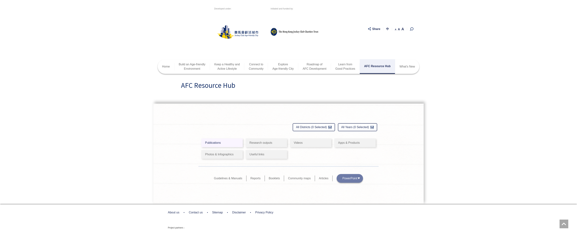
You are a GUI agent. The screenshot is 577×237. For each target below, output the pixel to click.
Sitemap (217, 212)
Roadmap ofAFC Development (314, 66)
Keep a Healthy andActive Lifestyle (227, 66)
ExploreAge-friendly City (283, 66)
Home (166, 66)
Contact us (196, 212)
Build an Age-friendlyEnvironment (192, 66)
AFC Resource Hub (377, 66)
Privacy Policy (264, 212)
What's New (407, 66)
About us (173, 212)
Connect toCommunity (256, 66)
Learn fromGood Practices (345, 66)
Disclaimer (239, 212)
